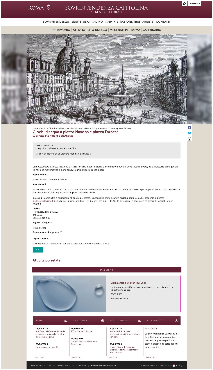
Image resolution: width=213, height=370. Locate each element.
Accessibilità (151, 328)
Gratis (38, 249)
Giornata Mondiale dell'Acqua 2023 (128, 283)
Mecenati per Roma (125, 30)
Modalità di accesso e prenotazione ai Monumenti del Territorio (125, 334)
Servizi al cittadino (87, 21)
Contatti (163, 21)
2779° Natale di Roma (81, 331)
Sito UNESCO (97, 30)
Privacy (178, 366)
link (178, 309)
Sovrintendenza (56, 21)
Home (35, 128)
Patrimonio (61, 30)
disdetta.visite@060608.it (45, 201)
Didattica (53, 128)
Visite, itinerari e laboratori (71, 128)
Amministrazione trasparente (129, 21)
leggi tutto (39, 357)
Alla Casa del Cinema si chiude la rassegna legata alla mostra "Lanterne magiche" (50, 334)
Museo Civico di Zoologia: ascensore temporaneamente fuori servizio (124, 350)
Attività (79, 30)
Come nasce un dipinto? (47, 347)
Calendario (152, 30)
